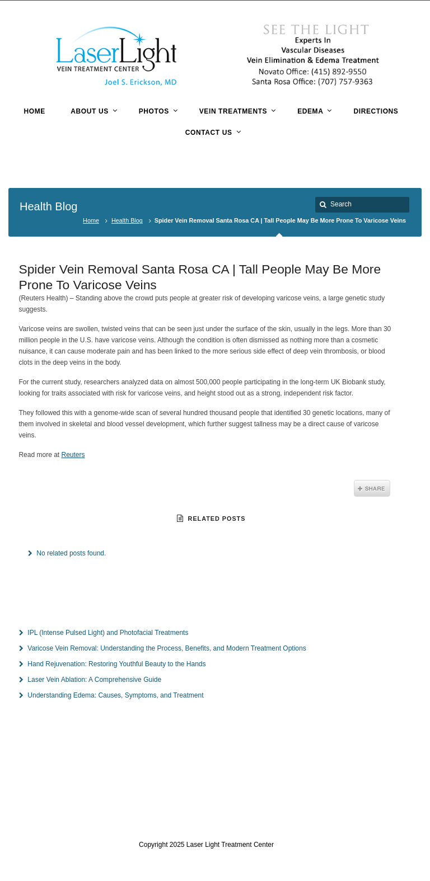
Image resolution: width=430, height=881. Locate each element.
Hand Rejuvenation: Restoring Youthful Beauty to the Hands (116, 664)
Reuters (73, 455)
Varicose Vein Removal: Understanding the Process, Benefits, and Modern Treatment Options (166, 648)
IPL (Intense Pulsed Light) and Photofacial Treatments (107, 633)
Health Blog (127, 220)
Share (372, 488)
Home (91, 220)
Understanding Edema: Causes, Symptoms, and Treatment (115, 695)
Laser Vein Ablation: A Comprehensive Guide (94, 680)
